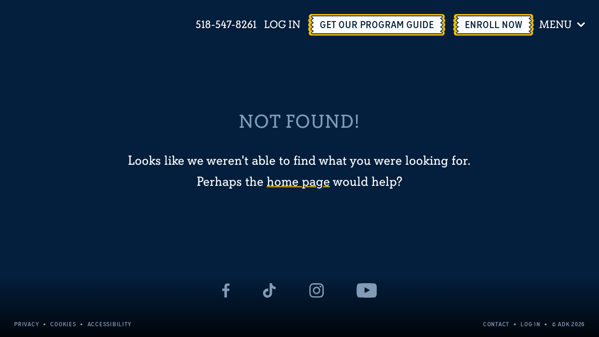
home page (298, 182)
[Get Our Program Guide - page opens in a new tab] (377, 25)
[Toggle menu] (563, 25)
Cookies (63, 324)
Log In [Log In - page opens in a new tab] (282, 25)
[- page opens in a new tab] (226, 290)
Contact (496, 324)
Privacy (26, 324)
